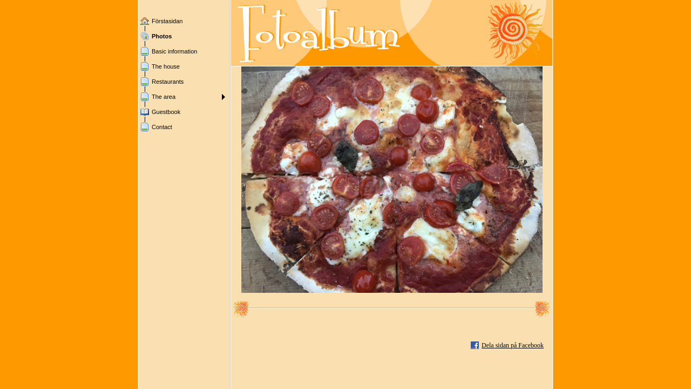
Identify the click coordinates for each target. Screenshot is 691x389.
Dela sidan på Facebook (513, 345)
